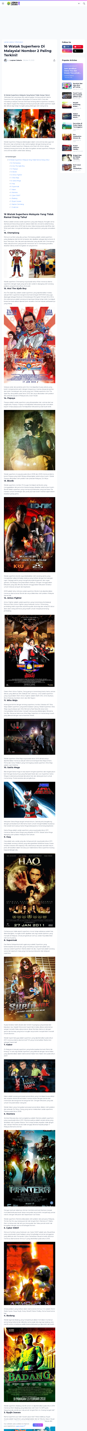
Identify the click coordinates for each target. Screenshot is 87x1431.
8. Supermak (14, 186)
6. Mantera (13, 192)
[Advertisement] (43, 23)
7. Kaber (13, 189)
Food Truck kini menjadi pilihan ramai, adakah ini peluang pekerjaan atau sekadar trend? (78, 95)
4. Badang (13, 198)
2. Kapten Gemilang (17, 204)
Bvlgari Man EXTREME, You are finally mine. (77, 157)
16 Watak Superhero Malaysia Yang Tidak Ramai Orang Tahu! (28, 160)
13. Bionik (13, 172)
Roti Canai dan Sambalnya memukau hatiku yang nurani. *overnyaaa (77, 166)
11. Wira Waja (14, 178)
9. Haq (12, 184)
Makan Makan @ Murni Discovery (76, 115)
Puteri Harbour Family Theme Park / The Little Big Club (78, 147)
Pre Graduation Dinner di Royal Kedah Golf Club (77, 136)
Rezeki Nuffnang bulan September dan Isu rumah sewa (77, 104)
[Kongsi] (53, 60)
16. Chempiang (15, 163)
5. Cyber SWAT (15, 195)
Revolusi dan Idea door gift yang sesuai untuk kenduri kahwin (78, 85)
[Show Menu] (3, 3)
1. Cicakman (14, 207)
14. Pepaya (14, 169)
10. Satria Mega (15, 181)
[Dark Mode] (79, 3)
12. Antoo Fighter (16, 175)
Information (19, 42)
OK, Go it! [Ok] (38, 1425)
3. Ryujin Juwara (15, 201)
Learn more (20, 1426)
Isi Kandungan (10, 157)
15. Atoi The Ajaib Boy (17, 166)
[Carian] (84, 3)
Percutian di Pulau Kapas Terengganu (77, 125)
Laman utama (9, 42)
